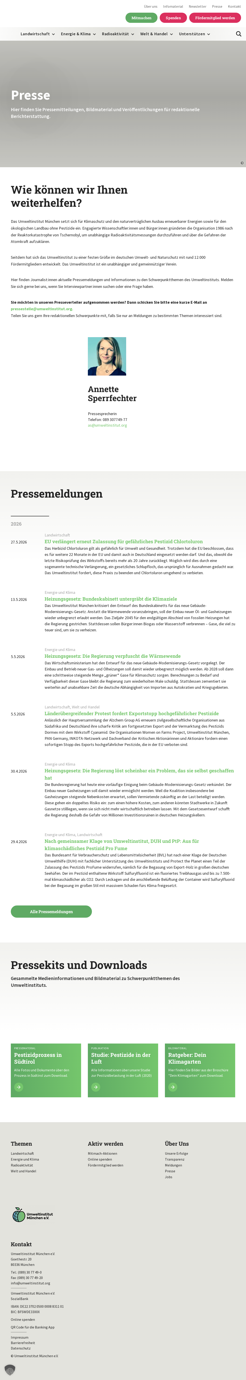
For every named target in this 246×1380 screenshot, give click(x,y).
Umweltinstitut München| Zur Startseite (33, 13)
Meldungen (173, 1165)
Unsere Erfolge (176, 1153)
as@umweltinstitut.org (107, 425)
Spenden (173, 17)
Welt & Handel (154, 33)
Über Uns (177, 1143)
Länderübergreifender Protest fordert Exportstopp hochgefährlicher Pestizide (132, 713)
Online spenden (100, 1159)
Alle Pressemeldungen (51, 911)
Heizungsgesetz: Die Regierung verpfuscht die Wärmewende (113, 656)
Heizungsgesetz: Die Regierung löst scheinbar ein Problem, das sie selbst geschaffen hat (139, 774)
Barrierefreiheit (23, 1342)
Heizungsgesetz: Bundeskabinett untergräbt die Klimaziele (111, 599)
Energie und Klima (25, 1159)
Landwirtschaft (35, 33)
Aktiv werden (105, 1143)
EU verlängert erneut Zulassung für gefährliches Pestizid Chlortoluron (124, 541)
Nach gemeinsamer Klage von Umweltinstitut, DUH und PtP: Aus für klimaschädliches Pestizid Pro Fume (122, 844)
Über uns (150, 6)
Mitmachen (142, 17)
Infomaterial (173, 6)
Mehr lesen (46, 1047)
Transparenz (174, 1159)
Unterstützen (192, 33)
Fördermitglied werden (215, 17)
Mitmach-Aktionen (102, 1153)
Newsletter (197, 6)
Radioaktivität (115, 33)
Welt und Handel (23, 1171)
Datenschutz (21, 1348)
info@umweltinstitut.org (30, 1283)
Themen (21, 1143)
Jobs (168, 1177)
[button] (10, 1370)
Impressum (19, 1337)
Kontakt (234, 6)
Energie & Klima (76, 33)
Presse (217, 6)
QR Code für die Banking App (33, 1327)
